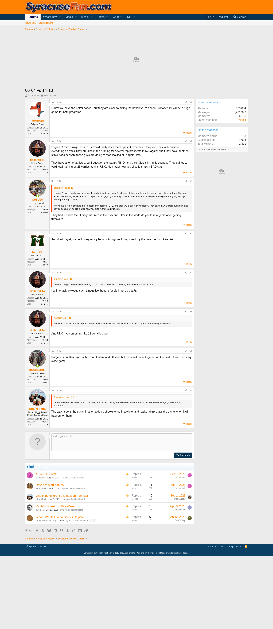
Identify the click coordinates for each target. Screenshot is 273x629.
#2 (191, 141)
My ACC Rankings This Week (55, 506)
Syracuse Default (36, 546)
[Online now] (37, 196)
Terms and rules (216, 546)
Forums (33, 16)
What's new (50, 16)
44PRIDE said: (61, 279)
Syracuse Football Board (72, 478)
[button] (60, 17)
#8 (191, 390)
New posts (30, 23)
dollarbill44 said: (62, 188)
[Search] (239, 17)
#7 (191, 351)
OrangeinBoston (43, 520)
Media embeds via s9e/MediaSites (174, 553)
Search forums (45, 23)
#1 (191, 102)
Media (69, 16)
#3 (191, 181)
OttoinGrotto (41, 499)
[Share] (186, 102)
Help (231, 546)
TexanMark (33, 95)
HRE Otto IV (41, 488)
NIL (129, 16)
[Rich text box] (121, 442)
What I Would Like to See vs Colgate (60, 517)
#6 (191, 312)
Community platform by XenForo (109, 553)
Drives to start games (50, 485)
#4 (191, 233)
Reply (189, 132)
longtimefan (180, 510)
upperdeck (40, 478)
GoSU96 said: (61, 318)
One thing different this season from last (62, 495)
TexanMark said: (62, 397)
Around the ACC (46, 474)
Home (239, 546)
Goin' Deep (180, 520)
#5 (191, 272)
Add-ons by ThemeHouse (148, 553)
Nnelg (242, 119)
